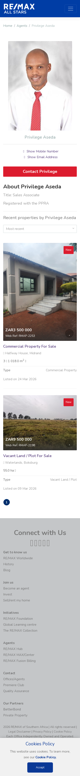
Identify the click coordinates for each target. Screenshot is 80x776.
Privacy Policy (42, 732)
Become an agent (16, 588)
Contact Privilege (40, 171)
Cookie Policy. (46, 757)
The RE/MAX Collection (20, 630)
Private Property (15, 715)
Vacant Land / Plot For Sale (27, 458)
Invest (7, 594)
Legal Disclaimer (19, 732)
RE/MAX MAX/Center (18, 655)
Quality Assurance (16, 691)
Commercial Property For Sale (29, 349)
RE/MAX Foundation (18, 619)
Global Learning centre (19, 625)
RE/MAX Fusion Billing (19, 661)
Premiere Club (13, 685)
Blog (6, 570)
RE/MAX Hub (13, 649)
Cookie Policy (63, 732)
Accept (40, 767)
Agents (22, 26)
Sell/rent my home (16, 600)
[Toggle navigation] (71, 8)
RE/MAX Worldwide (18, 558)
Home (7, 26)
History (8, 564)
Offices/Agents (14, 679)
